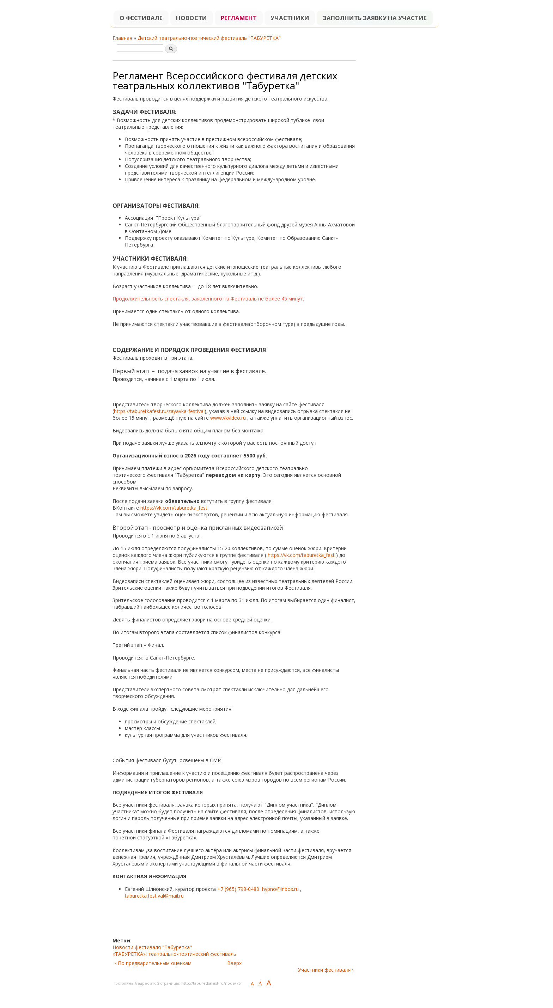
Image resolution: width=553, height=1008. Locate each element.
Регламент (239, 18)
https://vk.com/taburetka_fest (174, 507)
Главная (122, 38)
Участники (290, 18)
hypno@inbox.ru (280, 889)
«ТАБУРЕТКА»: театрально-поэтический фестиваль (174, 954)
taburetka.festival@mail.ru (154, 895)
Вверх (234, 963)
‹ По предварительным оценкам (153, 963)
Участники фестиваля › (325, 969)
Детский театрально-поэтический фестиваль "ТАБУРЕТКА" (209, 38)
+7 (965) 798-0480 (238, 889)
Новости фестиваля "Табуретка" (152, 947)
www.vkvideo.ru (228, 417)
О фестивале (141, 18)
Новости (191, 18)
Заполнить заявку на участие (375, 18)
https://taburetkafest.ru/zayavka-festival (159, 411)
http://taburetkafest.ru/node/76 (211, 983)
